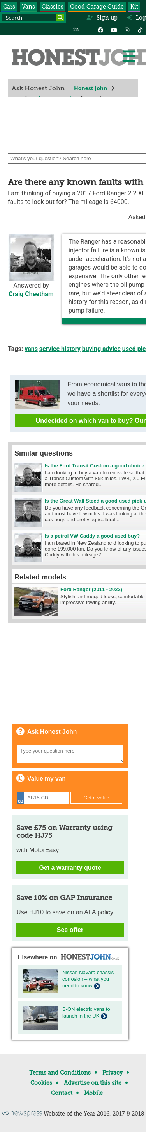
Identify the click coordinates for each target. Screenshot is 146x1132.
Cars (9, 7)
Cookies (41, 1083)
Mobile (93, 1093)
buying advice (101, 348)
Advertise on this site (92, 1083)
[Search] (60, 17)
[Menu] (128, 56)
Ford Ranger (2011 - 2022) (91, 589)
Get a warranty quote (70, 867)
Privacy (112, 1072)
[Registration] (43, 798)
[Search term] (33, 17)
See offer (70, 929)
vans (31, 348)
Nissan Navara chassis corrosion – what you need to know (88, 979)
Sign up (102, 17)
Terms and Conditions (60, 1072)
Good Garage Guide (97, 7)
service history (60, 348)
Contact (61, 1093)
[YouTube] (114, 29)
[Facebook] (100, 29)
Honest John (90, 88)
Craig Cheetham (31, 294)
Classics (52, 7)
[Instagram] (127, 29)
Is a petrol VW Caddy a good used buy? (92, 536)
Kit (134, 7)
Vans (28, 7)
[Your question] (70, 754)
